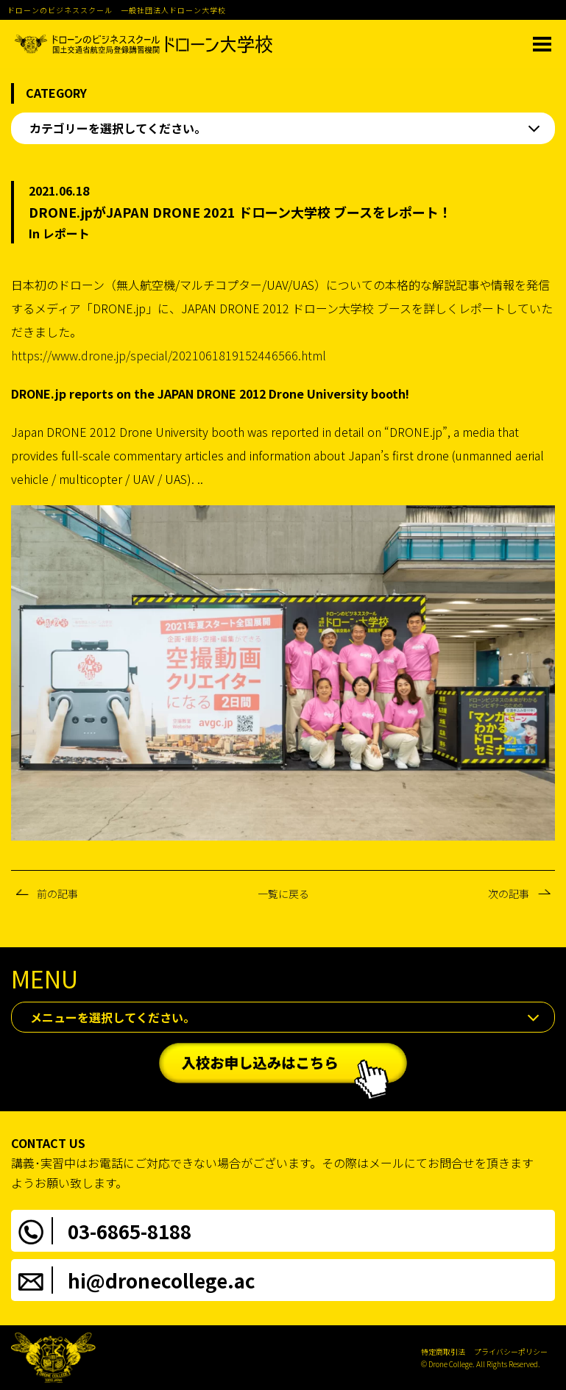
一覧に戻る (283, 893)
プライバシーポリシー (511, 1351)
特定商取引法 (443, 1351)
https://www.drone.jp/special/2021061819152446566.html (168, 355)
